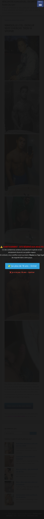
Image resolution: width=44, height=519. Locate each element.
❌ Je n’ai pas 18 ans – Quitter (22, 272)
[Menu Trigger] (40, 4)
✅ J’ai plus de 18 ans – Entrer (22, 266)
